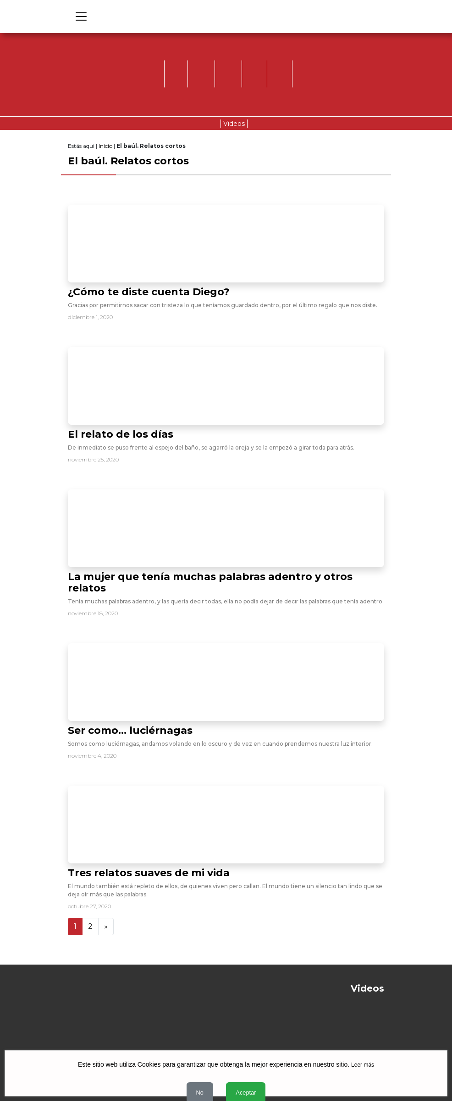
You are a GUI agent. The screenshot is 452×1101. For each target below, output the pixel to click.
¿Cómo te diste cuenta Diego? (149, 292)
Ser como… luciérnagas (130, 730)
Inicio (105, 145)
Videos (234, 123)
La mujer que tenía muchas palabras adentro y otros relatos (210, 582)
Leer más (362, 1065)
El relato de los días (120, 434)
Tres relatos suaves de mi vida (149, 873)
